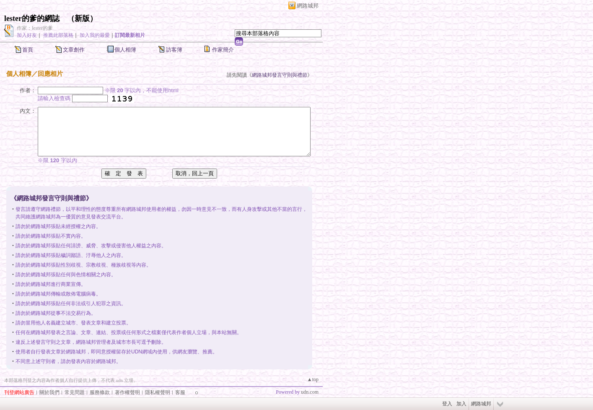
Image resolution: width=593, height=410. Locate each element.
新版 (82, 18)
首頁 (27, 50)
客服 (180, 392)
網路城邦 (308, 6)
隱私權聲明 (157, 392)
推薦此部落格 (58, 35)
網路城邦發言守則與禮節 (279, 75)
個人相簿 (125, 50)
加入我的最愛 (95, 35)
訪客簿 (174, 50)
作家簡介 (223, 50)
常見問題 (75, 392)
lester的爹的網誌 (32, 18)
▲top (313, 379)
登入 (447, 404)
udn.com (310, 392)
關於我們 (49, 392)
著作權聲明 (127, 392)
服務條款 (100, 392)
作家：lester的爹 (35, 28)
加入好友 (27, 35)
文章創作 (74, 50)
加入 (461, 404)
